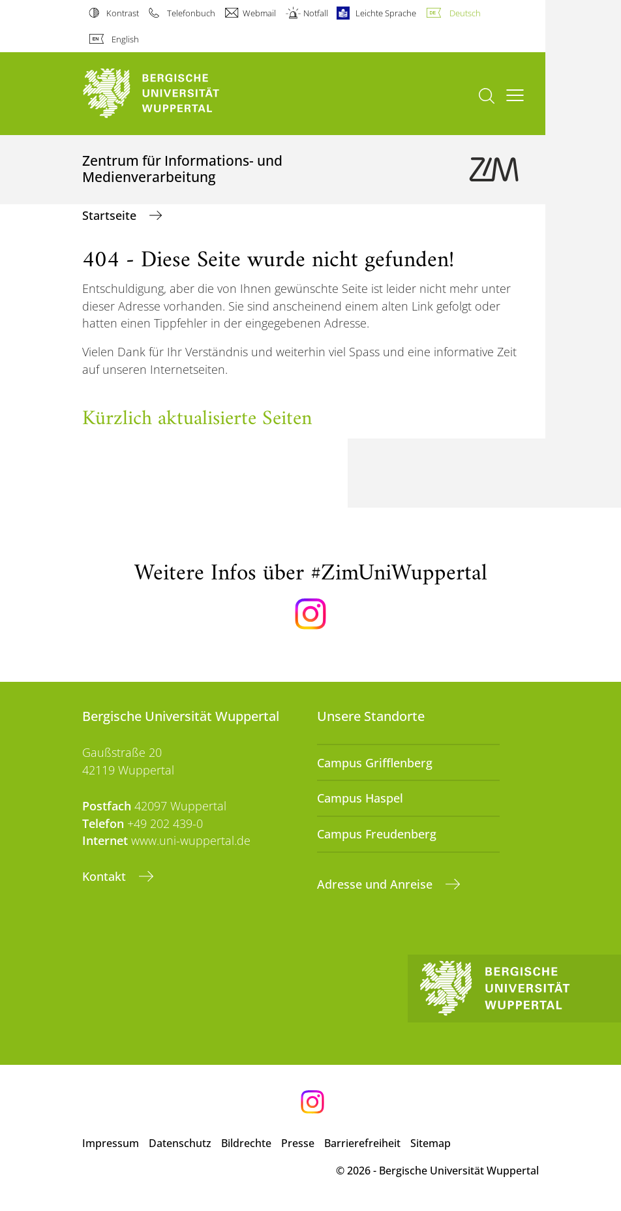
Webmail (259, 13)
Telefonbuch (191, 13)
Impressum (110, 1143)
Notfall (315, 13)
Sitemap (430, 1143)
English (125, 39)
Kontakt (105, 876)
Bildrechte (246, 1143)
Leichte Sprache (386, 13)
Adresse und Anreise (376, 884)
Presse (297, 1143)
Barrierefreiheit (362, 1143)
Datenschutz (180, 1143)
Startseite (111, 215)
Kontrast (122, 13)
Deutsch (465, 13)
